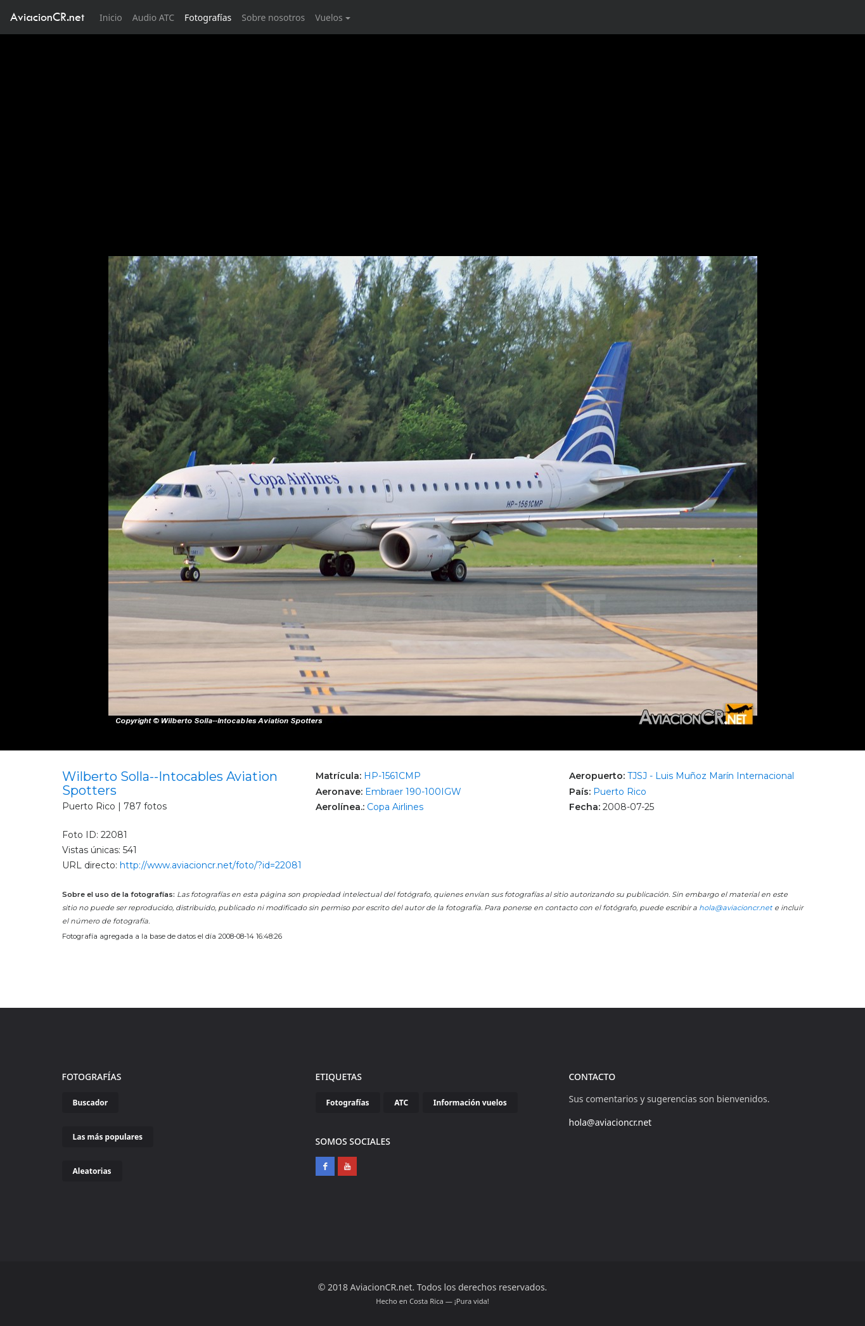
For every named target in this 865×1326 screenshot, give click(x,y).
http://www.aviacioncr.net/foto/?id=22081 (211, 865)
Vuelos (329, 17)
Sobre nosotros (273, 17)
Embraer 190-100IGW (413, 791)
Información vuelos (470, 1102)
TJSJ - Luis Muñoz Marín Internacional (710, 776)
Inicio (113, 16)
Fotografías (207, 17)
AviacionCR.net (47, 17)
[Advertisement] (433, 129)
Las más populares (108, 1136)
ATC (401, 1102)
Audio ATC (153, 17)
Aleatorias (92, 1171)
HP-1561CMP (392, 776)
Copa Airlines (395, 807)
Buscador (90, 1102)
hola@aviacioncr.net (735, 907)
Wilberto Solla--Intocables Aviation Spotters (170, 783)
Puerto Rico (619, 791)
